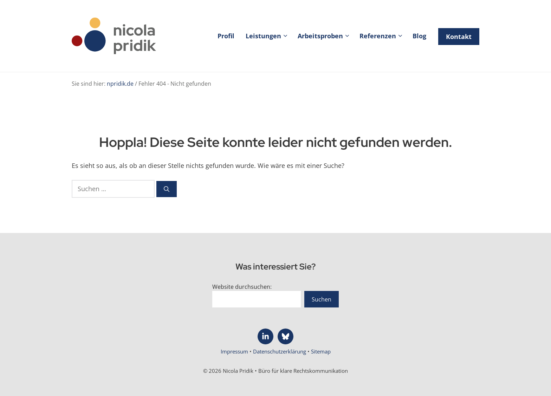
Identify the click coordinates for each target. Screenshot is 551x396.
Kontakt (459, 36)
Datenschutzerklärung (280, 351)
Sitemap (321, 351)
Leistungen (269, 36)
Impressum (235, 351)
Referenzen (383, 36)
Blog (419, 36)
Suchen (321, 299)
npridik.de (120, 83)
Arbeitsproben (326, 36)
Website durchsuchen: (242, 287)
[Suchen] (166, 189)
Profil (226, 36)
